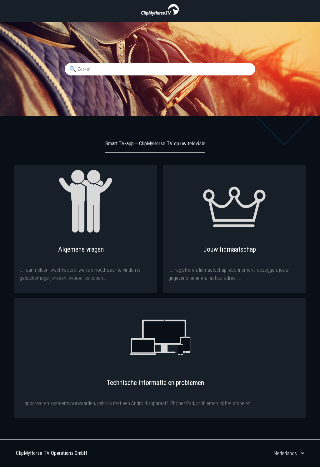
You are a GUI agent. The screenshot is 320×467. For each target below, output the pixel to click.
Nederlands (286, 453)
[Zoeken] (160, 69)
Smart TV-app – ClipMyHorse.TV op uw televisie (155, 143)
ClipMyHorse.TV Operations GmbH (51, 453)
